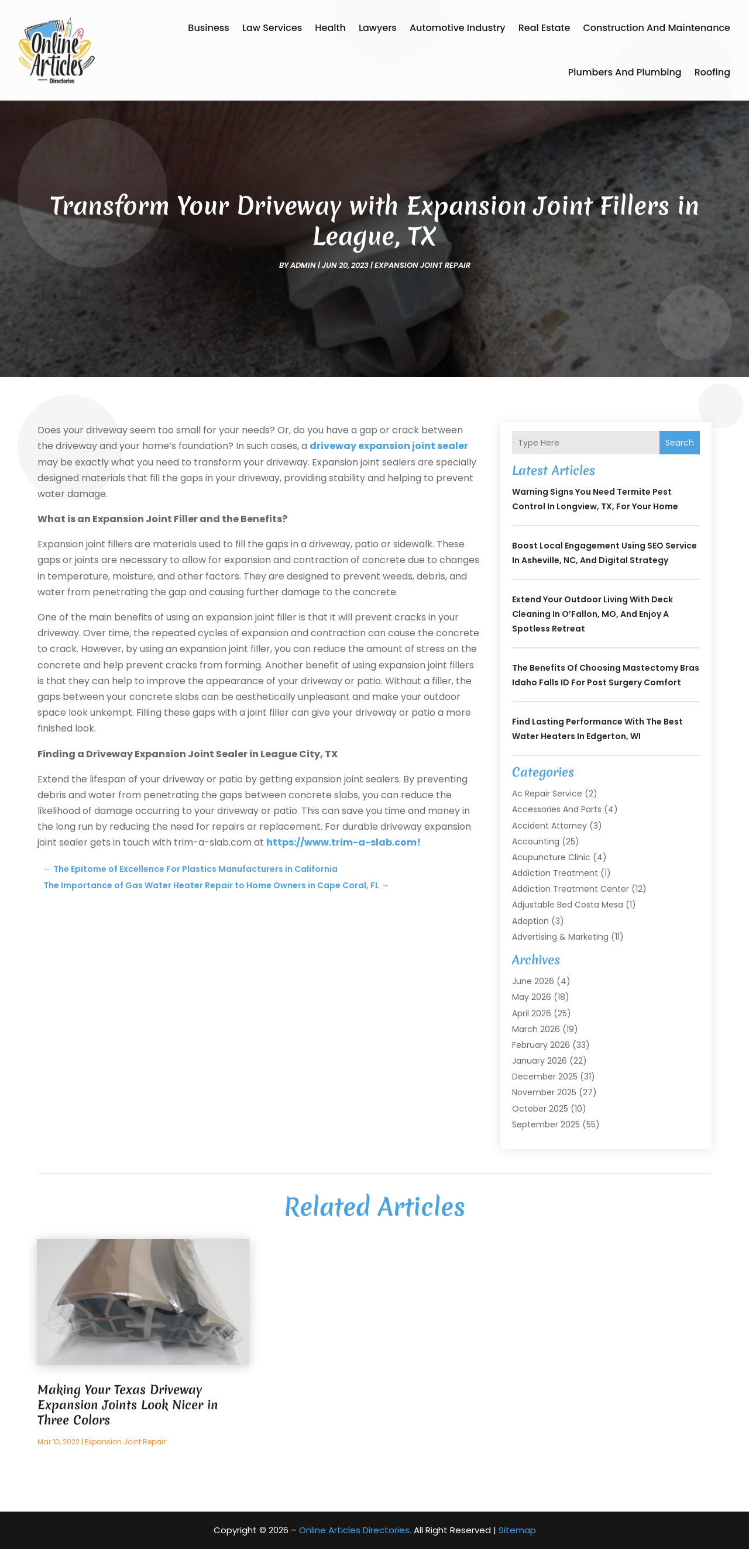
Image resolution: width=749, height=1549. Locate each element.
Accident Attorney (549, 826)
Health (330, 28)
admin (303, 265)
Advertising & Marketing (560, 937)
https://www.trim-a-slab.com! (343, 842)
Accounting (535, 841)
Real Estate (544, 28)
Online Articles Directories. (355, 1530)
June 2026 (533, 981)
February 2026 (541, 1045)
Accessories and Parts (557, 809)
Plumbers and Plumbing (625, 72)
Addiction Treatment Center (570, 889)
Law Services (272, 28)
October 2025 (540, 1109)
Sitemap (517, 1530)
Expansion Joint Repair (422, 265)
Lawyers (378, 28)
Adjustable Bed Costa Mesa (567, 904)
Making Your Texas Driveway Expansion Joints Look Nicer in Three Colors (127, 1405)
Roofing (712, 72)
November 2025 (544, 1092)
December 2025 (545, 1076)
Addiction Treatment (555, 873)
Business (208, 28)
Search (679, 443)
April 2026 (531, 1013)
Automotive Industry (458, 28)
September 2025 (546, 1124)
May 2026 (531, 997)
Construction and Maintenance (656, 28)
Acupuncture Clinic (551, 857)
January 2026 (539, 1061)
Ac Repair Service (547, 793)
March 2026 (536, 1029)
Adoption (530, 921)
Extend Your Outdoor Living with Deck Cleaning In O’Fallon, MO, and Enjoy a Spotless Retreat (592, 614)
